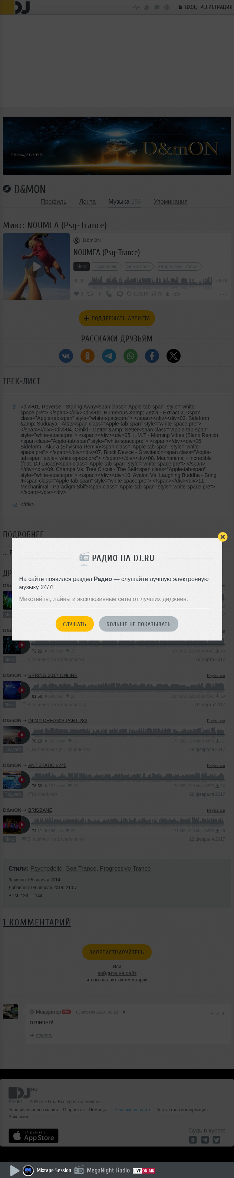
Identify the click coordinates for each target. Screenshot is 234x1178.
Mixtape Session (54, 1170)
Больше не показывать (138, 624)
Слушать (74, 624)
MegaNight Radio (108, 1170)
